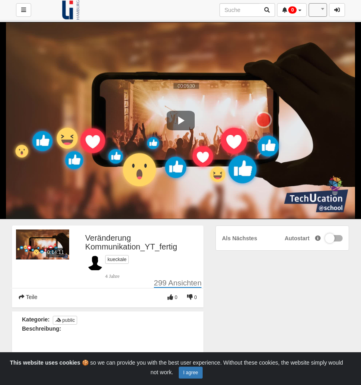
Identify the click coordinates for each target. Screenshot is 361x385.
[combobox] (318, 10)
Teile (28, 297)
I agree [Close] (190, 372)
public (65, 320)
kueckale (117, 259)
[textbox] (318, 10)
